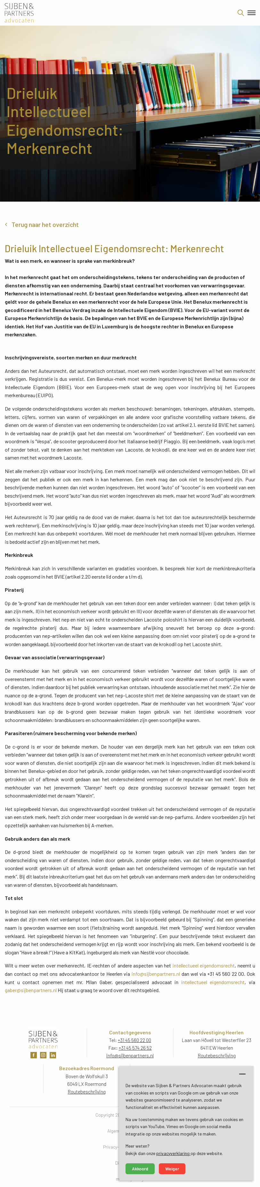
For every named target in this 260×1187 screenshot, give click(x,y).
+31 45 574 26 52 (135, 1048)
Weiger (172, 1168)
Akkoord (140, 1168)
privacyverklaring (173, 1153)
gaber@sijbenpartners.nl (31, 990)
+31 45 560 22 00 (134, 1040)
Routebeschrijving (217, 1055)
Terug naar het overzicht (45, 224)
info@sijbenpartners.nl (156, 974)
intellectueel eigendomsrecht (204, 965)
